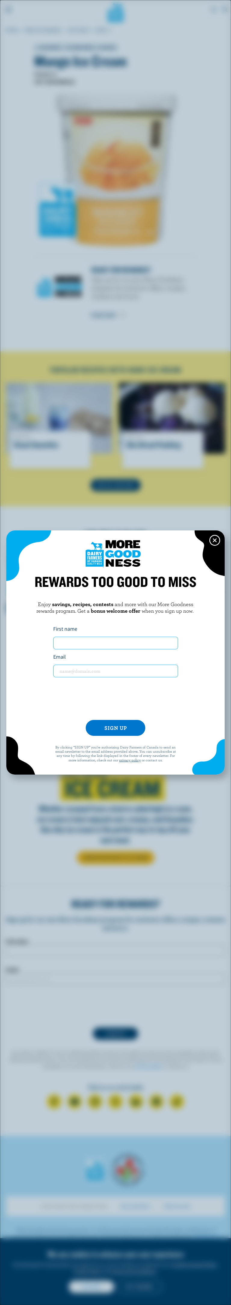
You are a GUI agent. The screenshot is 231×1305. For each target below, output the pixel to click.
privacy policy (130, 760)
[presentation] (115, 698)
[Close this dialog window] (214, 540)
